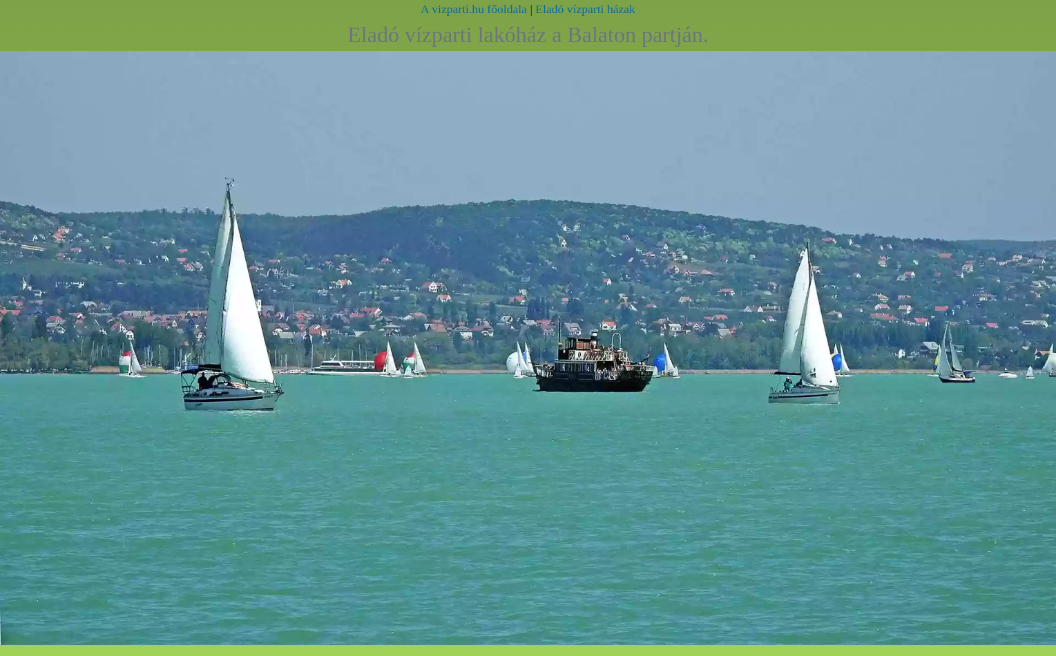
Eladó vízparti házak (585, 9)
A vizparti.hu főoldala (474, 9)
